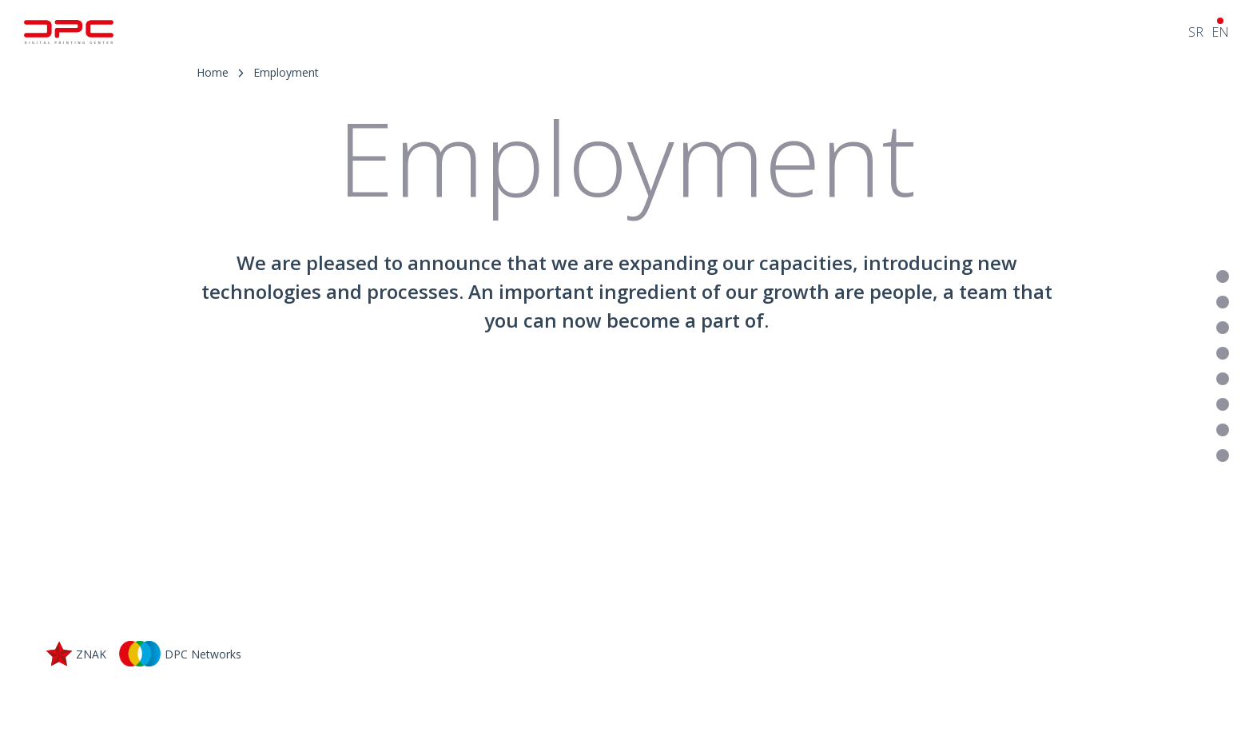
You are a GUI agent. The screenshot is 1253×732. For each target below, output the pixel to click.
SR (1195, 32)
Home (213, 72)
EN (1220, 32)
